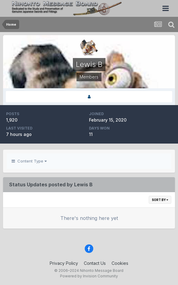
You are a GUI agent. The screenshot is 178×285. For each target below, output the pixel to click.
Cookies (120, 263)
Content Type (29, 161)
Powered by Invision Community (89, 276)
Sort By (160, 200)
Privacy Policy (64, 263)
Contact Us (95, 263)
